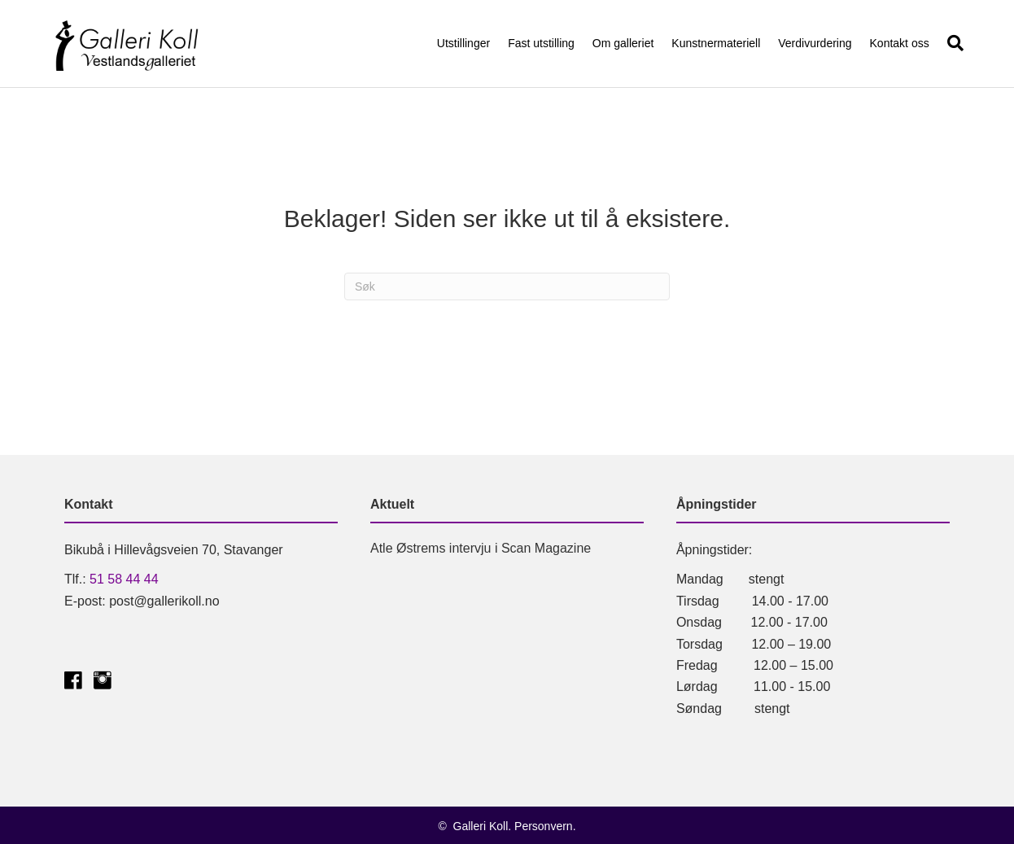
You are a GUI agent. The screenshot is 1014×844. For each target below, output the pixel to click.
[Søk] (951, 43)
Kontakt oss (899, 43)
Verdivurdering (814, 43)
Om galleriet (622, 43)
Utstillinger (463, 43)
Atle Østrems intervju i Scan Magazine (480, 548)
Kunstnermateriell (715, 43)
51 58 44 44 (124, 579)
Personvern (543, 826)
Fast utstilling (541, 43)
